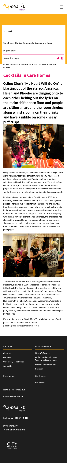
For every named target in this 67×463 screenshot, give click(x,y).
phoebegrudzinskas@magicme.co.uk (21, 325)
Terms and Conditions (14, 429)
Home (6, 64)
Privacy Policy (10, 425)
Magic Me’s (29, 319)
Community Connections (45, 364)
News (49, 42)
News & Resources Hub (23, 64)
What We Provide (42, 353)
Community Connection (34, 42)
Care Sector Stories (12, 42)
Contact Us (7, 366)
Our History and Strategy (13, 361)
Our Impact (40, 382)
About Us (7, 353)
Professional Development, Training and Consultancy (46, 358)
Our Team (7, 357)
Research (39, 368)
